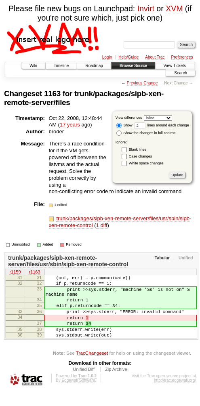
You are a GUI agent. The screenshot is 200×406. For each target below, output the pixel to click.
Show (124, 125)
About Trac (154, 57)
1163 (52, 93)
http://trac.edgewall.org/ (175, 395)
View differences (129, 118)
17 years (70, 125)
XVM (174, 8)
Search (180, 73)
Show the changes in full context (146, 133)
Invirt (145, 8)
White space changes (146, 163)
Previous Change (142, 83)
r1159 (15, 272)
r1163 (34, 272)
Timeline (61, 65)
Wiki (33, 65)
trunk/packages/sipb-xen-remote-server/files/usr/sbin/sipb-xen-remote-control (68, 261)
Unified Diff (84, 383)
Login (107, 57)
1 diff (101, 225)
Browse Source (133, 65)
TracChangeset (92, 367)
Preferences (182, 57)
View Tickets (175, 65)
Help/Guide (128, 57)
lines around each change (161, 125)
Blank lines (138, 149)
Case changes (140, 156)
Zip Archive (116, 383)
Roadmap (94, 65)
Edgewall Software (78, 395)
